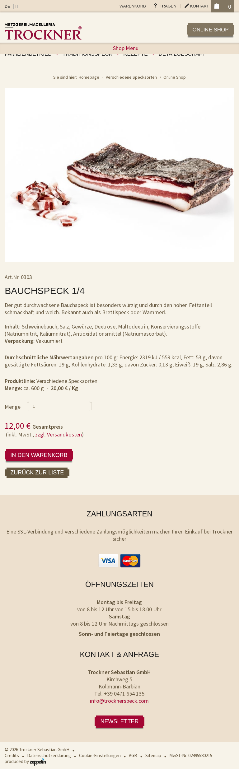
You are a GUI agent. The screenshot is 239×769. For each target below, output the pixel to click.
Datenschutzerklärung (49, 755)
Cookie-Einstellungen (100, 755)
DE (7, 6)
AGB (133, 755)
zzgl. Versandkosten (58, 434)
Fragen (168, 6)
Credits (12, 755)
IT (17, 6)
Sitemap (153, 755)
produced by (25, 761)
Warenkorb (133, 6)
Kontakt (199, 6)
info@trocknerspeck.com (119, 700)
